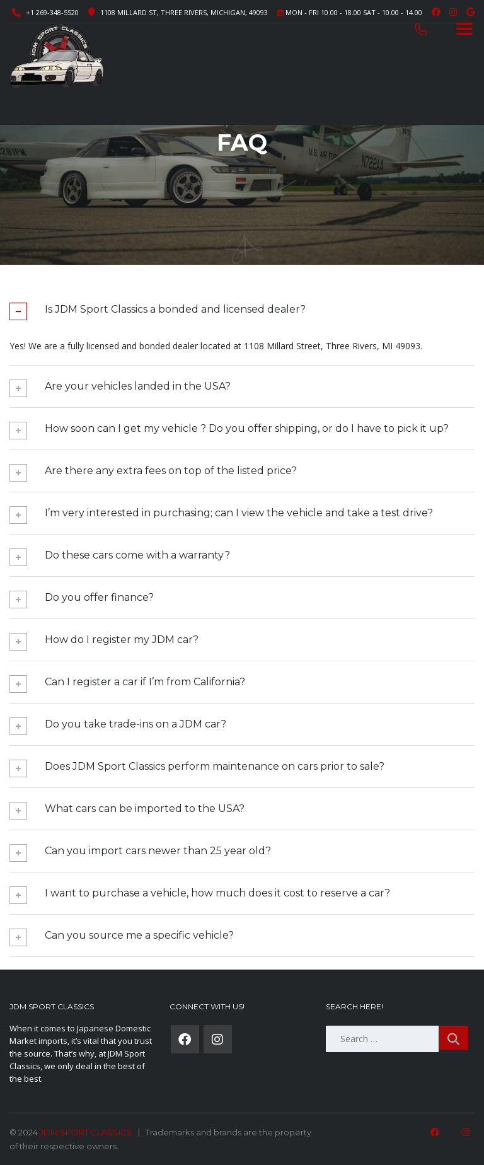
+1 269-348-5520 (52, 12)
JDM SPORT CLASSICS (86, 1132)
